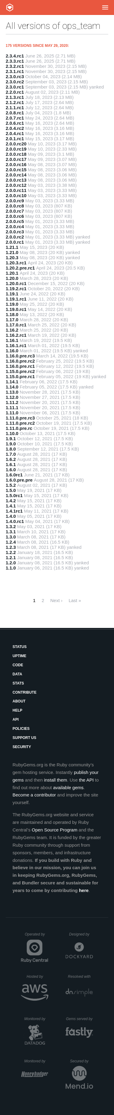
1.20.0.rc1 (16, 283)
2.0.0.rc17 (16, 159)
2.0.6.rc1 (15, 123)
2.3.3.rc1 (15, 61)
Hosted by (37, 976)
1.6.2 (11, 459)
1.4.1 (11, 505)
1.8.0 (11, 448)
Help (17, 710)
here (84, 890)
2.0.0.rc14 (16, 174)
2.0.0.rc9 (15, 200)
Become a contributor (34, 794)
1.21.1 (12, 247)
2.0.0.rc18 (16, 154)
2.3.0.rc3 (15, 76)
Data (17, 674)
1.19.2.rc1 (16, 288)
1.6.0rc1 (14, 474)
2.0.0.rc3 (15, 231)
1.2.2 (11, 552)
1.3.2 (11, 526)
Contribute (24, 692)
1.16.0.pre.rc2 (20, 361)
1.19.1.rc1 (16, 298)
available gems (68, 787)
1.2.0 (11, 562)
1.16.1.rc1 (16, 345)
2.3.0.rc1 (15, 86)
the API (86, 779)
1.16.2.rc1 (16, 335)
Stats (18, 683)
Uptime (19, 656)
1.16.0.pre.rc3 (20, 355)
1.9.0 (11, 443)
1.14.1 (12, 381)
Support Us (24, 738)
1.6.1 (11, 464)
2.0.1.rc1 (15, 138)
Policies (20, 728)
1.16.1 (12, 340)
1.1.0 (11, 567)
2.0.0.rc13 (16, 180)
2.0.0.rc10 (16, 195)
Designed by (81, 934)
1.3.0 (11, 536)
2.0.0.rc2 (15, 236)
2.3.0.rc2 (15, 81)
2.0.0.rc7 (15, 211)
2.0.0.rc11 (16, 190)
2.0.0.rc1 (15, 242)
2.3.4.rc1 (15, 55)
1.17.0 (12, 319)
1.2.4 (11, 542)
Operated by (36, 936)
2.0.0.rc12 (16, 185)
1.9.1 (11, 438)
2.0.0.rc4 (15, 226)
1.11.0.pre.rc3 (20, 417)
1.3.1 (11, 531)
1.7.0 (11, 454)
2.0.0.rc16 (16, 164)
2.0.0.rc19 (16, 149)
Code (17, 665)
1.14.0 (12, 386)
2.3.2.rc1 (15, 66)
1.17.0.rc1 (16, 324)
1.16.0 (12, 350)
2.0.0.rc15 (16, 169)
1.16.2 (12, 330)
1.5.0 (11, 490)
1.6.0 (11, 469)
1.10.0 (12, 433)
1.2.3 (11, 547)
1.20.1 (12, 273)
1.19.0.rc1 (16, 309)
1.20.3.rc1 (16, 262)
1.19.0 (12, 304)
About (19, 701)
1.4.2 (11, 500)
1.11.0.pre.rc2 (20, 423)
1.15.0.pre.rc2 (20, 371)
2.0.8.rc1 (15, 112)
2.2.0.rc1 (15, 92)
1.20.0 (12, 278)
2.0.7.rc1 (15, 117)
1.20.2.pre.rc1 (20, 267)
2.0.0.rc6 (15, 216)
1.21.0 (12, 252)
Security (21, 747)
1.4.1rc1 (14, 511)
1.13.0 (12, 392)
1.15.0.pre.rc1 (20, 376)
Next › (56, 600)
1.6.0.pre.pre (19, 480)
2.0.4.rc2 (15, 128)
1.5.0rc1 (14, 495)
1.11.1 (12, 407)
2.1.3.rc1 (15, 97)
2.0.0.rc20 (16, 143)
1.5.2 (11, 485)
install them (55, 779)
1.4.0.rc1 (15, 521)
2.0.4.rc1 (15, 133)
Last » (75, 600)
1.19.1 (12, 293)
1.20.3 (12, 257)
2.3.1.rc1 (15, 71)
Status (19, 647)
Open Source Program (54, 829)
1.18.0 (12, 314)
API (15, 719)
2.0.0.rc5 (15, 221)
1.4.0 (11, 516)
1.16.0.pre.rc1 (20, 366)
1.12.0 (12, 397)
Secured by (81, 1061)
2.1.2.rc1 (15, 102)
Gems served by (79, 1019)
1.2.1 (11, 557)
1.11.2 (12, 402)
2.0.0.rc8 (15, 205)
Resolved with (80, 976)
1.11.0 (12, 412)
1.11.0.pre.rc (19, 428)
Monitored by (36, 1019)
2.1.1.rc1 (15, 107)
